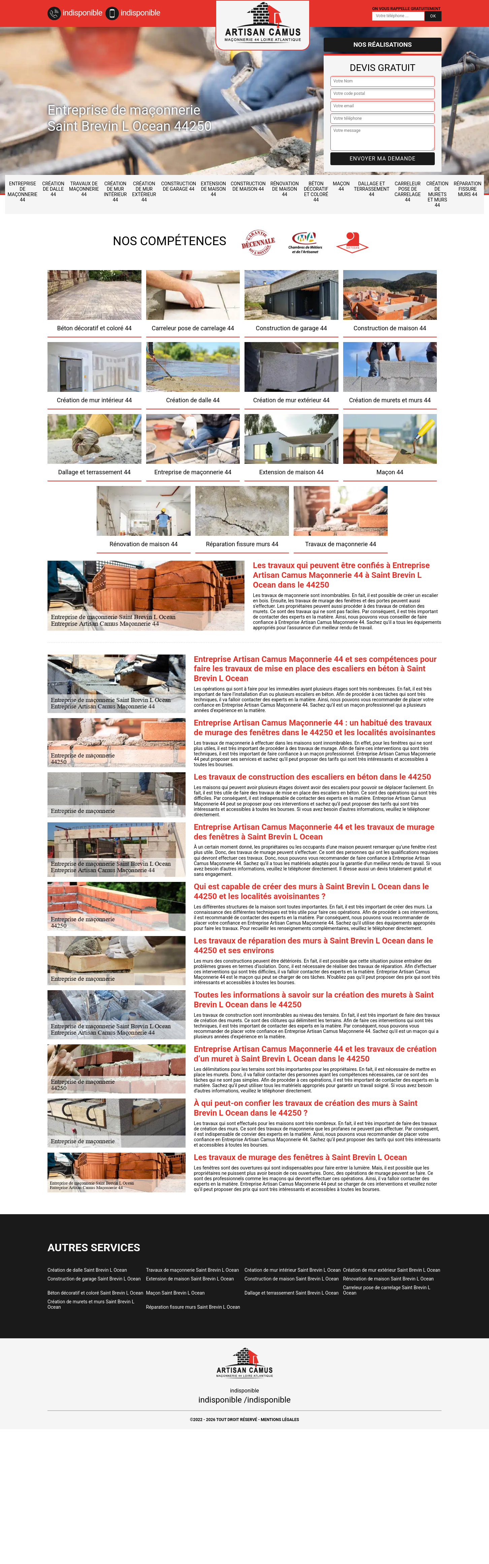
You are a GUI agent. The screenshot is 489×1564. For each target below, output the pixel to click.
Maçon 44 (341, 186)
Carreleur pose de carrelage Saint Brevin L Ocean (386, 1290)
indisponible (74, 12)
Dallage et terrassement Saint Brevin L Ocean (291, 1293)
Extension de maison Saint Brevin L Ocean (190, 1278)
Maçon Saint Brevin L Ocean (175, 1293)
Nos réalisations (382, 44)
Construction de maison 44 (248, 186)
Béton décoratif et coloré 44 (316, 191)
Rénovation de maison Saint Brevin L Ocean (388, 1278)
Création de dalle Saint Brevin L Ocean (87, 1270)
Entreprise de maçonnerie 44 (22, 191)
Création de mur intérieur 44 (115, 191)
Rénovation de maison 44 (284, 189)
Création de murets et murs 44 (437, 194)
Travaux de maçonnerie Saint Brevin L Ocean (192, 1270)
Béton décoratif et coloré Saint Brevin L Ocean (95, 1293)
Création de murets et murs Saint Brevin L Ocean (90, 1304)
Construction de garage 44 (178, 186)
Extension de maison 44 (213, 189)
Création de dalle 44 (53, 189)
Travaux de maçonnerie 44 (84, 189)
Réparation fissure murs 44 (467, 189)
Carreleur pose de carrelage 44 (407, 191)
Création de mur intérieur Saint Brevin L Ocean (292, 1270)
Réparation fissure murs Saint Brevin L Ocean (193, 1307)
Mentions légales (280, 1419)
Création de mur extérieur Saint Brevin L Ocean (392, 1270)
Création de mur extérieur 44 (144, 191)
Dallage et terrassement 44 (372, 189)
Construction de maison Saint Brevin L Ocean (291, 1278)
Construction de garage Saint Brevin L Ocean (94, 1278)
